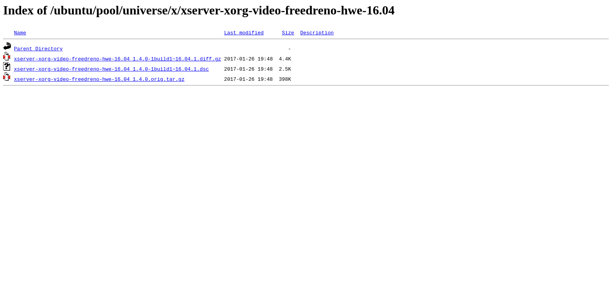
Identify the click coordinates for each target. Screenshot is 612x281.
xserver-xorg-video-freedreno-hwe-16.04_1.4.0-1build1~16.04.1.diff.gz (117, 58)
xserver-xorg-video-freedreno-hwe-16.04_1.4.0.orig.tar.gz (99, 78)
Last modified (243, 32)
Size (288, 32)
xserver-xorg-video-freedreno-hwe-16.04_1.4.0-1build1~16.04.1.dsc (111, 68)
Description (317, 32)
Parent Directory (38, 48)
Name (20, 32)
